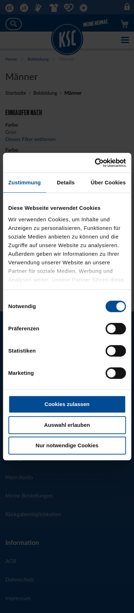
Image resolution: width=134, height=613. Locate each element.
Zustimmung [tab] (24, 182)
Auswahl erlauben (67, 425)
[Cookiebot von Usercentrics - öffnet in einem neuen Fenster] (95, 163)
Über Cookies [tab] (108, 182)
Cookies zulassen (67, 404)
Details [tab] (66, 182)
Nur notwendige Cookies (67, 445)
